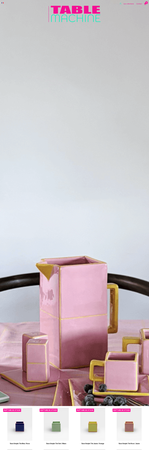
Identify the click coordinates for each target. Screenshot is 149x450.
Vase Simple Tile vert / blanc (56, 443)
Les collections (129, 4)
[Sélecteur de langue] (3, 3)
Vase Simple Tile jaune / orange (92, 443)
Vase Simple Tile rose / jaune (129, 443)
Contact (139, 4)
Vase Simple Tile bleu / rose (20, 443)
